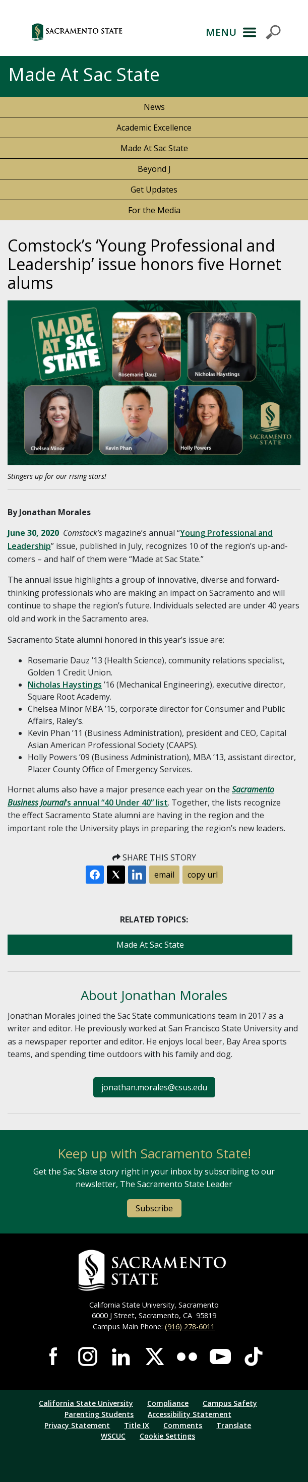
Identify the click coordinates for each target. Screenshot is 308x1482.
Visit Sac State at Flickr (187, 1356)
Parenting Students (99, 1414)
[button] (106, 32)
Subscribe (154, 1208)
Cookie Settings (167, 1436)
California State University (86, 1403)
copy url (203, 874)
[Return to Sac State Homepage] (154, 1270)
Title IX (136, 1425)
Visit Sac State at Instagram (87, 1356)
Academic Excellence (154, 127)
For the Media (154, 210)
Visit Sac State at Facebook (54, 1356)
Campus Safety (230, 1403)
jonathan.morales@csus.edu (154, 1087)
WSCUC (113, 1436)
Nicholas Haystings (65, 684)
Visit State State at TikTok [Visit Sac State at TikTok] (253, 1356)
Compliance (168, 1403)
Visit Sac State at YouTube (220, 1356)
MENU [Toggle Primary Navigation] (221, 32)
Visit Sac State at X (154, 1356)
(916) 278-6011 (190, 1326)
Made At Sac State (154, 148)
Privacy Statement (77, 1425)
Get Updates (154, 189)
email (164, 874)
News (154, 106)
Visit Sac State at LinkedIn (121, 1356)
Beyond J (154, 168)
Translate (233, 1425)
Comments (182, 1425)
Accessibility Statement (189, 1414)
